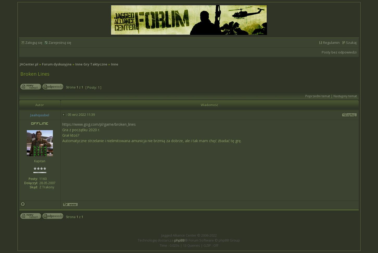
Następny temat (345, 96)
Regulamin (331, 42)
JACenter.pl (29, 64)
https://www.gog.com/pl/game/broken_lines (99, 124)
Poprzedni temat (317, 96)
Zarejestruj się (59, 42)
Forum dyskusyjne (57, 64)
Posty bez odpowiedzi (339, 52)
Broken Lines (34, 74)
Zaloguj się (33, 42)
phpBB (179, 240)
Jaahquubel (39, 115)
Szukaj (351, 42)
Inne (114, 64)
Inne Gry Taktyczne (91, 64)
